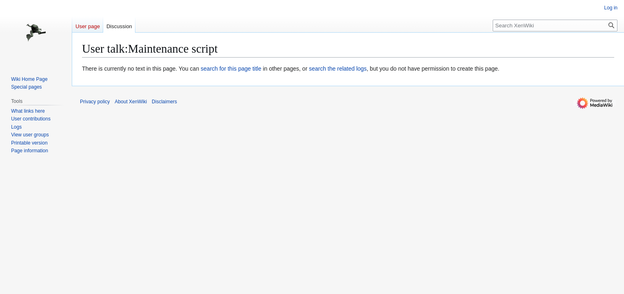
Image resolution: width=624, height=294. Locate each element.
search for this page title (231, 68)
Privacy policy (95, 102)
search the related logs (338, 68)
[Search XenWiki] (555, 25)
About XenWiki (131, 102)
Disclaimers (164, 102)
